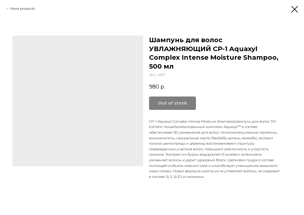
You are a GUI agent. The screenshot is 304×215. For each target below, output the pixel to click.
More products (22, 8)
